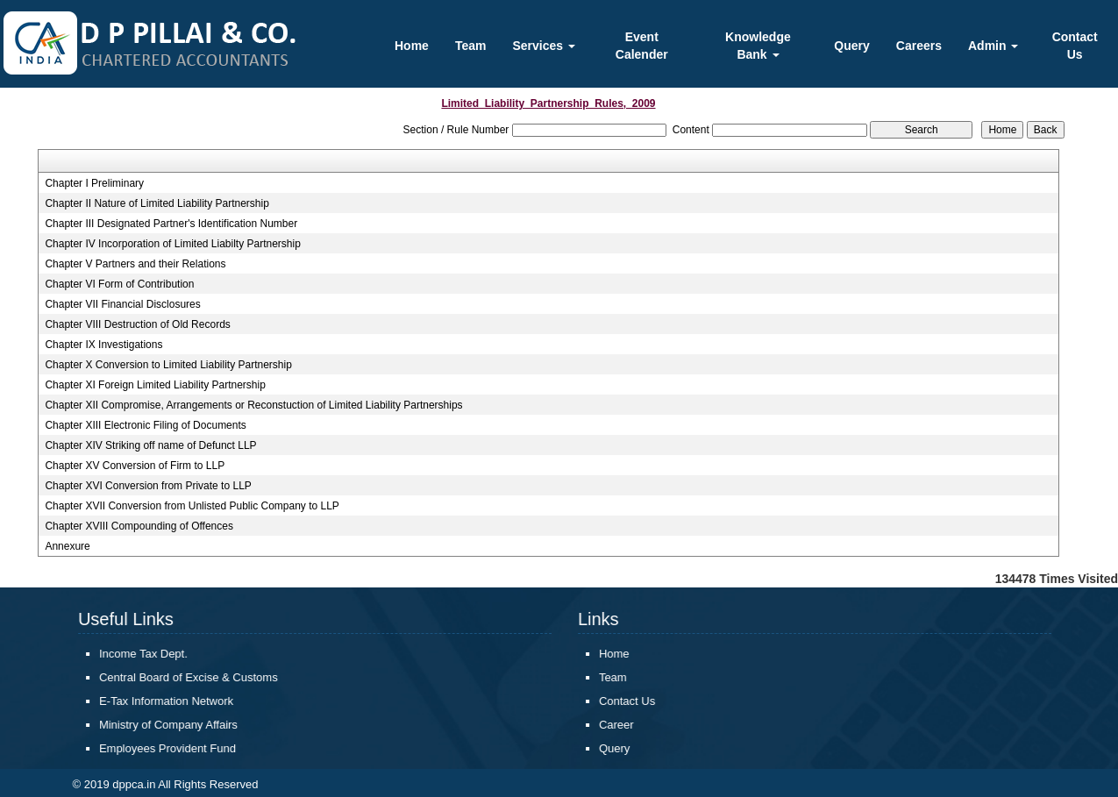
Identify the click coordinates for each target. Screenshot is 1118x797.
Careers (919, 46)
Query (851, 46)
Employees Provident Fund (178, 748)
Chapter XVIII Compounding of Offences (139, 526)
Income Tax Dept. (154, 653)
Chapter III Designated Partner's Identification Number (171, 223)
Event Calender (642, 45)
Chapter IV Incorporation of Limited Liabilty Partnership (173, 244)
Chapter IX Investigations (103, 344)
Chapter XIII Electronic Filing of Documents (145, 425)
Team (471, 46)
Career (626, 724)
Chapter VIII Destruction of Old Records (137, 324)
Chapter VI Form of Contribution (119, 284)
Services (543, 46)
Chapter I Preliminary (94, 183)
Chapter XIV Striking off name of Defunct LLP (150, 445)
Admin (993, 46)
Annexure (67, 546)
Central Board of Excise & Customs (199, 677)
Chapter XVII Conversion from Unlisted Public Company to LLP (192, 506)
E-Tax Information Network (177, 701)
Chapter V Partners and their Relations (135, 264)
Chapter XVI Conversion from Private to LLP (148, 486)
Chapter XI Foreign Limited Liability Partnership (155, 385)
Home (412, 46)
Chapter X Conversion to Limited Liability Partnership (168, 365)
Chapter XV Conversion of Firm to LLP (134, 465)
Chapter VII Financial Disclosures (122, 304)
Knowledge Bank (758, 45)
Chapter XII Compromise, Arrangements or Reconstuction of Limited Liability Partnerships (253, 405)
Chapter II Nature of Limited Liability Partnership (156, 203)
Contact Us (1075, 45)
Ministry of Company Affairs (179, 724)
